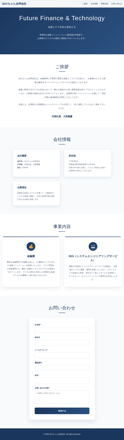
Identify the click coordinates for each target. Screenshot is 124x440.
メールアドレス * (41, 353)
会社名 (37, 340)
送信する (62, 414)
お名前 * (38, 328)
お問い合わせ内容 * (42, 391)
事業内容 (104, 4)
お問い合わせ (116, 4)
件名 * (37, 378)
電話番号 (38, 366)
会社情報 (94, 4)
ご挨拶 (84, 4)
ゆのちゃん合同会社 (14, 3)
